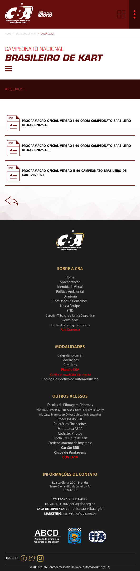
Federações (70, 360)
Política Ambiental (70, 292)
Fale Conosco (70, 330)
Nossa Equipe (70, 306)
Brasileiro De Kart (26, 34)
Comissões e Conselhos (70, 301)
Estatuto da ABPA (70, 429)
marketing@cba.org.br (79, 514)
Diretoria (70, 296)
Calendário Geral (70, 355)
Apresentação (70, 282)
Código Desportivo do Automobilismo (70, 379)
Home (8, 34)
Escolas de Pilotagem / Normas (70, 405)
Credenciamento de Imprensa (70, 443)
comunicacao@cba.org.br (85, 509)
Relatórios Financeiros (70, 424)
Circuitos (70, 365)
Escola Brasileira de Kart (70, 438)
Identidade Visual (70, 287)
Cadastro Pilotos (70, 434)
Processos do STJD (70, 419)
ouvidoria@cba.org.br (79, 504)
